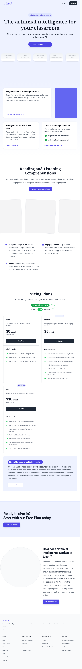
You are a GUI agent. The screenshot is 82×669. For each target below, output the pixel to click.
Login (64, 3)
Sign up (73, 3)
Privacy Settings (66, 655)
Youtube (5, 665)
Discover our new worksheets (40, 194)
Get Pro (21, 414)
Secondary (45, 648)
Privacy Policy (66, 648)
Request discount (15, 490)
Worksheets (25, 652)
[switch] (40, 314)
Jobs (4, 645)
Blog (4, 658)
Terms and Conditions (68, 645)
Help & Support (7, 648)
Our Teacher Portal (27, 645)
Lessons (24, 648)
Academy (5, 655)
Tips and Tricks (26, 655)
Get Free (21, 346)
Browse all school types (48, 652)
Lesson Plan (6, 662)
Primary (44, 645)
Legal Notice (65, 652)
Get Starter (59, 346)
